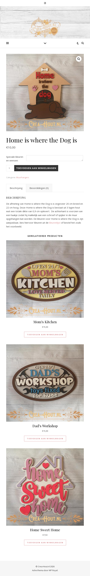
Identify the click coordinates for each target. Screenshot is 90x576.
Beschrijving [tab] (16, 188)
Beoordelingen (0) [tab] (39, 188)
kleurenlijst (55, 222)
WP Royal (53, 570)
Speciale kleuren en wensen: (14, 158)
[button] (79, 59)
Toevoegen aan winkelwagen (36, 168)
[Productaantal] (10, 168)
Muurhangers (22, 177)
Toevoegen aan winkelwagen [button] (45, 334)
